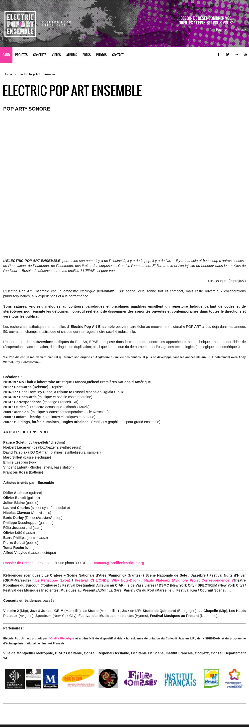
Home (7, 74)
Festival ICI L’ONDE (93, 580)
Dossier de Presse (18, 563)
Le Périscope (46, 580)
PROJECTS (21, 55)
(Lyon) (64, 580)
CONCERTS (39, 55)
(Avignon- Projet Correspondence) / (202, 580)
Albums (71, 55)
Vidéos (56, 55)
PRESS (87, 55)
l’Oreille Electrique (61, 638)
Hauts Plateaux (158, 580)
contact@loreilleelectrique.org (119, 563)
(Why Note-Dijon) (125, 580)
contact (118, 55)
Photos (101, 55)
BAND (6, 55)
